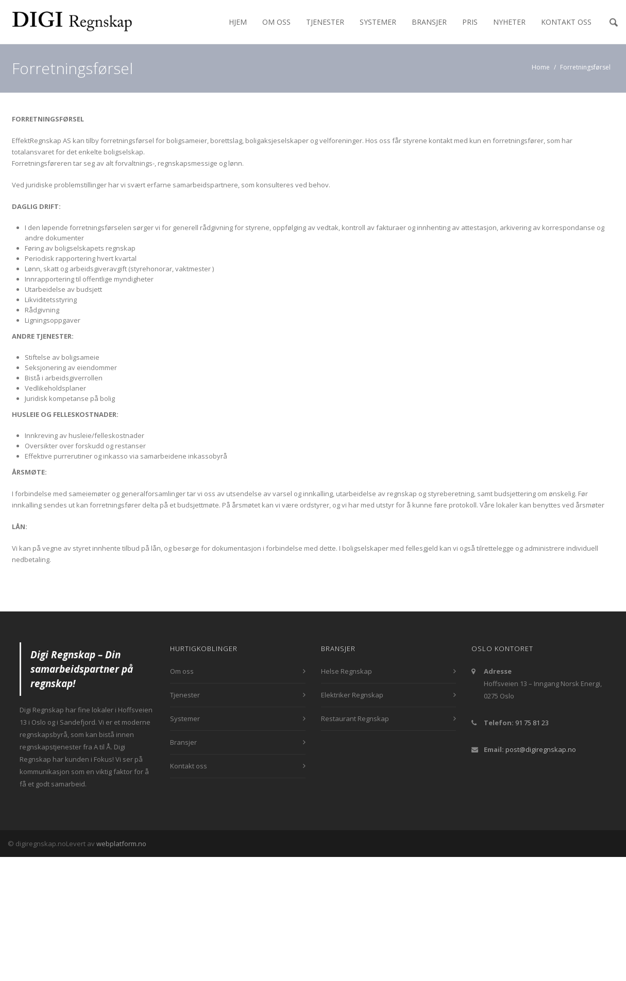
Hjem (238, 22)
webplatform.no (121, 843)
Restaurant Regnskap (355, 718)
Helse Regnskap (346, 671)
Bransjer (429, 22)
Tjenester (325, 22)
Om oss (276, 22)
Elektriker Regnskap (352, 694)
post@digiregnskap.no (540, 749)
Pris (470, 22)
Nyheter (509, 22)
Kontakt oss (566, 22)
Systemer (378, 22)
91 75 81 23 (532, 722)
